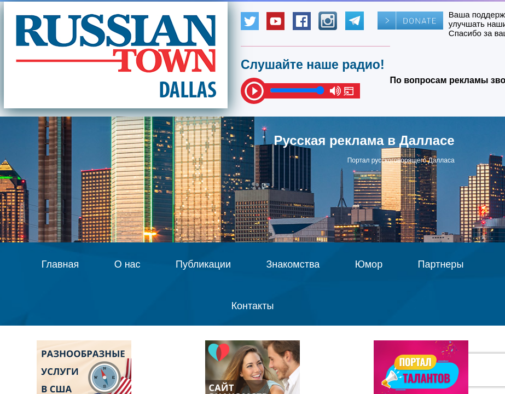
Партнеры (441, 264)
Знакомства (293, 264)
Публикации (203, 264)
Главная (60, 264)
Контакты (252, 305)
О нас (127, 264)
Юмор (368, 264)
